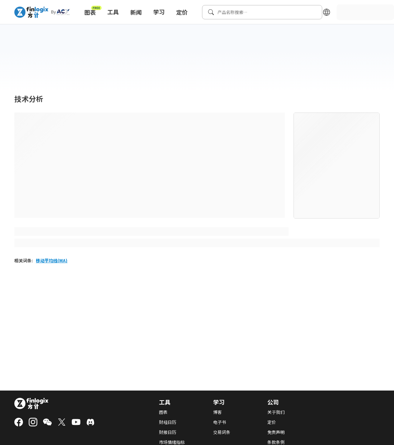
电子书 (219, 422)
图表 (93, 10)
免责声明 (276, 432)
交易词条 (221, 432)
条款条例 (276, 442)
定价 (182, 12)
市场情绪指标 (172, 442)
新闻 (136, 12)
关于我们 (276, 412)
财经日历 (167, 422)
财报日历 (167, 432)
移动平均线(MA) (51, 260)
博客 (217, 412)
